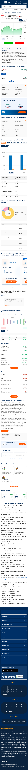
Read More (7, 305)
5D (7, 38)
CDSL (19, 721)
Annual (9, 145)
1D (3, 38)
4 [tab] (15, 458)
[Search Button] (23, 6)
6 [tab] (19, 458)
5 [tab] (17, 458)
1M (12, 38)
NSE (21, 20)
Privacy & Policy (11, 766)
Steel (10, 14)
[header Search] (13, 6)
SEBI (11, 721)
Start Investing (14, 486)
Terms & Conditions (20, 766)
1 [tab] (12, 287)
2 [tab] (15, 287)
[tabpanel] (11, 271)
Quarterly (4, 145)
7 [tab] (21, 458)
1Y (24, 38)
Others (5, 694)
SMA (8, 330)
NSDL (23, 721)
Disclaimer (3, 766)
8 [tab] (21, 500)
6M (20, 38)
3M (16, 38)
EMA (3, 330)
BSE (25, 20)
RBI (15, 721)
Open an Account (11, 281)
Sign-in (22, 444)
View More (14, 368)
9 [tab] (23, 500)
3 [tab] (17, 287)
